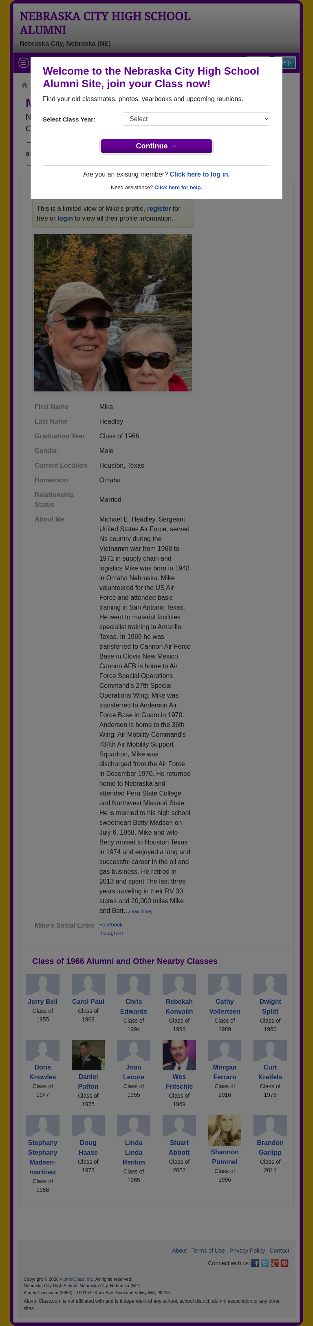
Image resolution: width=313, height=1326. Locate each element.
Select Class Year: (69, 119)
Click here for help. (178, 187)
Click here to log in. (200, 174)
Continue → (156, 146)
